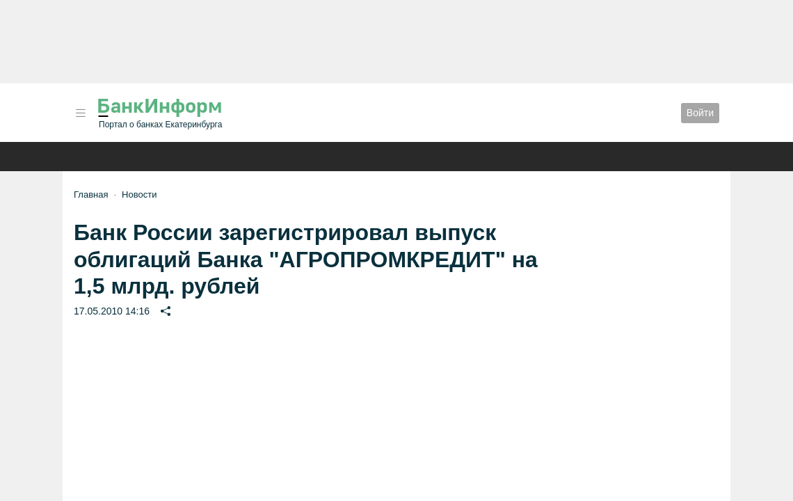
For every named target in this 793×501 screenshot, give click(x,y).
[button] (81, 113)
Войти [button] (700, 112)
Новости (139, 194)
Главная (91, 194)
